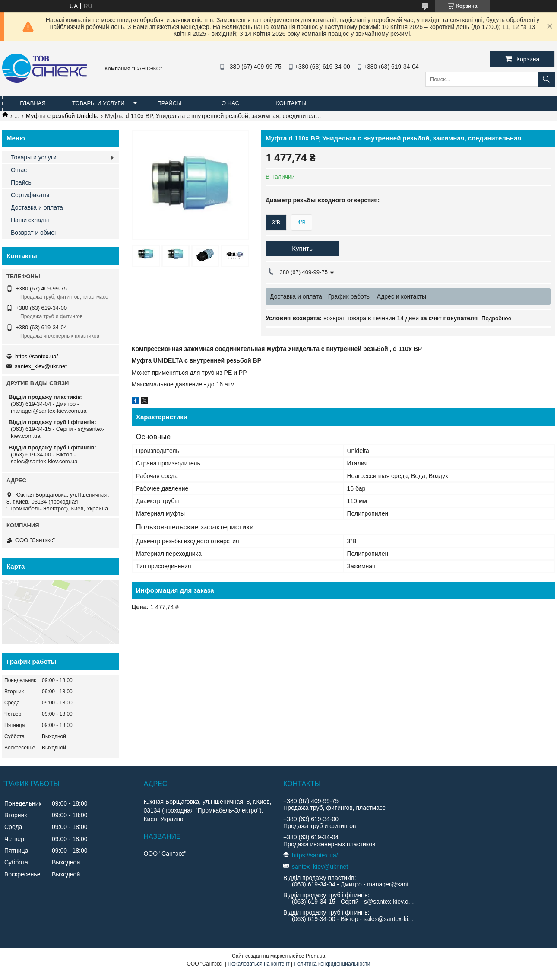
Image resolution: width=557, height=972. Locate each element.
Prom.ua (315, 956)
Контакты (291, 103)
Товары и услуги (98, 103)
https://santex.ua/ (36, 356)
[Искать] (546, 79)
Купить (302, 248)
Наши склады (30, 220)
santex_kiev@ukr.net (41, 366)
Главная (33, 103)
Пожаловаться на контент (258, 964)
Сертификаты (30, 194)
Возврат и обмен (34, 232)
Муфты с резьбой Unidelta (62, 115)
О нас (230, 103)
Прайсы (169, 103)
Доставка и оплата (37, 207)
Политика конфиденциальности (332, 964)
